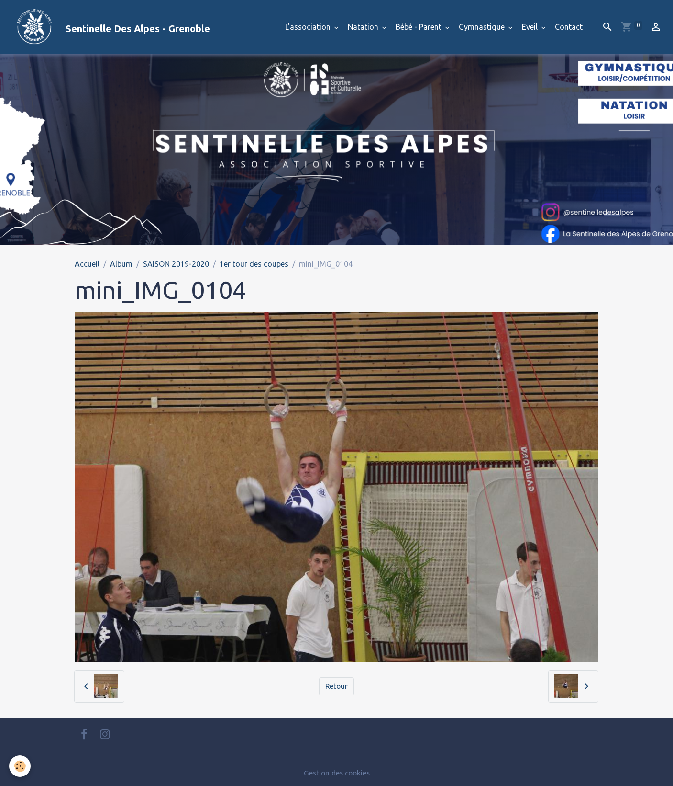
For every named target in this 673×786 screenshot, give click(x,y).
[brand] (109, 27)
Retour (336, 686)
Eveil (531, 27)
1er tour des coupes (254, 264)
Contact (569, 27)
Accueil (87, 264)
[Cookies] (20, 766)
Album (121, 264)
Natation (364, 27)
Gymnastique (483, 27)
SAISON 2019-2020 (176, 264)
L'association (308, 27)
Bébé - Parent (419, 27)
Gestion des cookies (337, 772)
